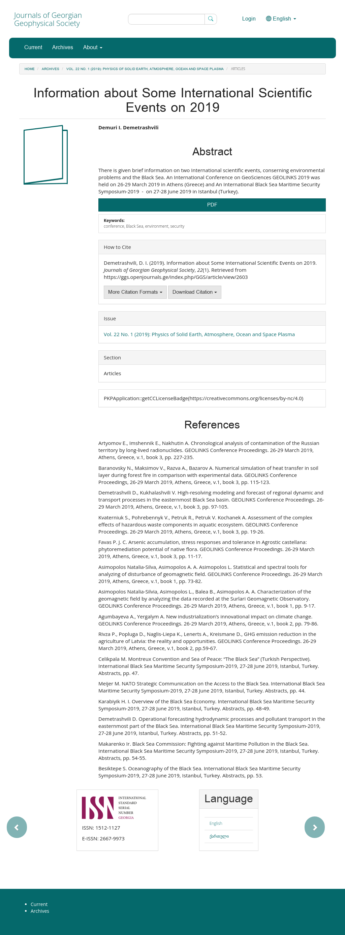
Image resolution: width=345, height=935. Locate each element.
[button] (37, 824)
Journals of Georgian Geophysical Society (48, 19)
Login (249, 19)
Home (30, 69)
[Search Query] (172, 19)
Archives (62, 48)
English (216, 823)
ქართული (219, 836)
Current (33, 48)
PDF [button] (212, 204)
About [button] (92, 48)
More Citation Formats (135, 292)
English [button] (281, 19)
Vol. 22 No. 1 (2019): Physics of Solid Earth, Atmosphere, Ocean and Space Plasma (145, 69)
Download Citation (194, 292)
